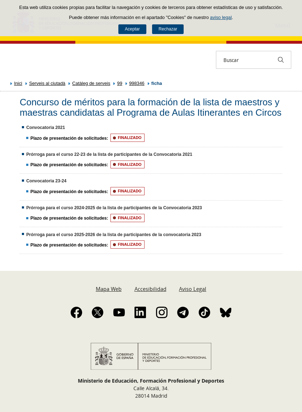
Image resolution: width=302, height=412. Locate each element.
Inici (18, 83)
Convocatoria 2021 (45, 127)
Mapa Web (109, 288)
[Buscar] (281, 60)
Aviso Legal (192, 288)
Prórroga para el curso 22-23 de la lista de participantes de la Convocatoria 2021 (109, 154)
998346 (137, 83)
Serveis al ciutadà (47, 83)
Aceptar (132, 29)
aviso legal (221, 17)
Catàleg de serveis (91, 83)
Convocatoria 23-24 (46, 180)
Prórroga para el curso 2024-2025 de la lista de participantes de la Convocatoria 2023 (114, 207)
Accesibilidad (150, 288)
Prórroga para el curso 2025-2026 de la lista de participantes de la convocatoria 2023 (113, 234)
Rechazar (168, 29)
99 (119, 83)
